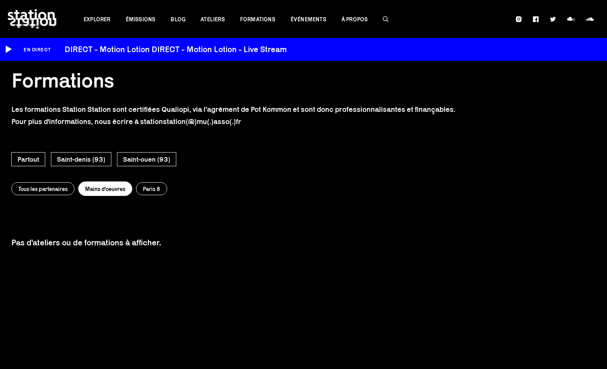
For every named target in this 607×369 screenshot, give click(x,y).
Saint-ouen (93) (146, 159)
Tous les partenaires (43, 189)
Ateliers (213, 19)
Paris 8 (151, 189)
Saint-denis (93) (81, 159)
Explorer (97, 19)
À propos (354, 19)
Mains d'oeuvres (105, 189)
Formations (257, 19)
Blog (178, 19)
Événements (308, 19)
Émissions (141, 19)
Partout (28, 159)
